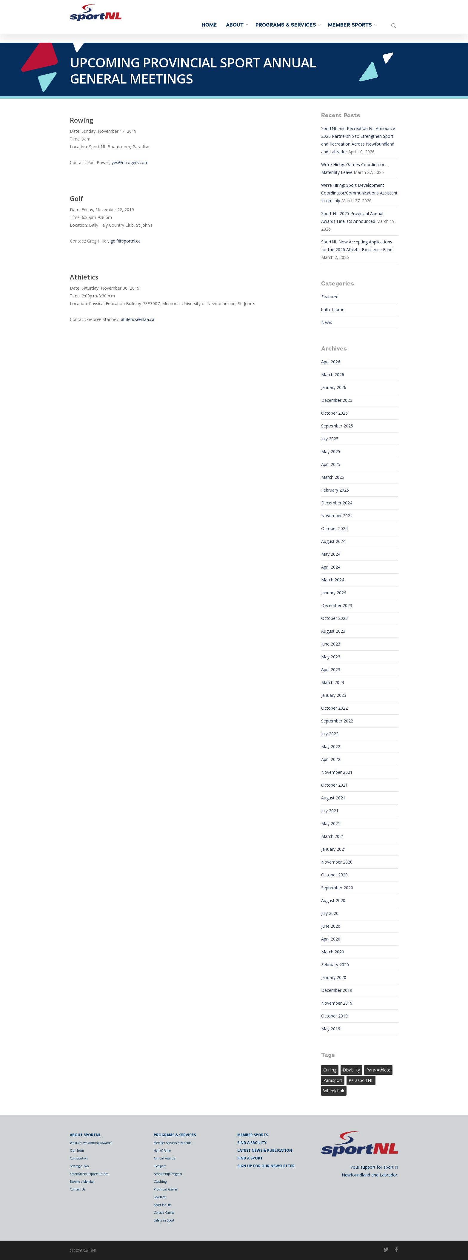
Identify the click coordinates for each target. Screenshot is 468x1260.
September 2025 (337, 426)
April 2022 (330, 759)
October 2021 (334, 785)
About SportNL (85, 1134)
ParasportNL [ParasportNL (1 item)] (361, 1080)
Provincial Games (165, 1189)
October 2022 (334, 708)
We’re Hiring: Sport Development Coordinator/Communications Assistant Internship (359, 192)
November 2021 (336, 772)
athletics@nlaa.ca (137, 319)
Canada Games (164, 1212)
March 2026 (332, 374)
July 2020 (329, 913)
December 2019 (336, 990)
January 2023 (333, 695)
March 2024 (332, 580)
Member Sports (352, 25)
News (326, 322)
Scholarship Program (168, 1174)
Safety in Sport (164, 1220)
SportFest (160, 1197)
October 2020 (334, 875)
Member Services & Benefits (172, 1143)
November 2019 (336, 1003)
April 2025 (330, 464)
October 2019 (334, 1016)
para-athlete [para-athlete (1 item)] (378, 1070)
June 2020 (330, 926)
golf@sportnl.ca (125, 241)
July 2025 (329, 438)
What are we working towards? (91, 1143)
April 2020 (330, 939)
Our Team (77, 1150)
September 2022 (337, 721)
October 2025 (334, 413)
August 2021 (333, 798)
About (237, 25)
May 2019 (330, 1029)
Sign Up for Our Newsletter (266, 1165)
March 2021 (332, 836)
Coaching (160, 1181)
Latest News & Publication (264, 1150)
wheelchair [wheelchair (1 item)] (333, 1091)
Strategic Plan (79, 1166)
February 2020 (335, 964)
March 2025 (332, 477)
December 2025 (336, 400)
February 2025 (335, 490)
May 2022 (330, 746)
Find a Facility (252, 1142)
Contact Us (77, 1189)
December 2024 (336, 503)
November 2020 (336, 862)
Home (209, 25)
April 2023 (330, 669)
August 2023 (333, 631)
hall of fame (332, 309)
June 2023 (330, 644)
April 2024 (330, 567)
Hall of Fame (162, 1150)
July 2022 (329, 733)
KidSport (160, 1166)
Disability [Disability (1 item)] (351, 1070)
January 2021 (333, 849)
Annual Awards (164, 1158)
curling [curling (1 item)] (329, 1070)
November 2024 (336, 515)
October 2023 (334, 618)
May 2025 (330, 451)
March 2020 (332, 952)
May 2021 (330, 823)
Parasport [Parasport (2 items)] (332, 1080)
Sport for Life (162, 1205)
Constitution (79, 1158)
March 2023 (332, 682)
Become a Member (82, 1181)
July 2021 (329, 810)
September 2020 (337, 887)
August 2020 (333, 900)
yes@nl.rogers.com (130, 162)
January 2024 (333, 592)
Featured (329, 296)
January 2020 (333, 977)
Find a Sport (250, 1158)
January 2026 (333, 387)
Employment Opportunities (89, 1174)
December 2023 (336, 605)
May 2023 (330, 657)
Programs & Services (288, 25)
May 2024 (330, 554)
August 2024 (333, 541)
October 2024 (334, 528)
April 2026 (330, 362)
